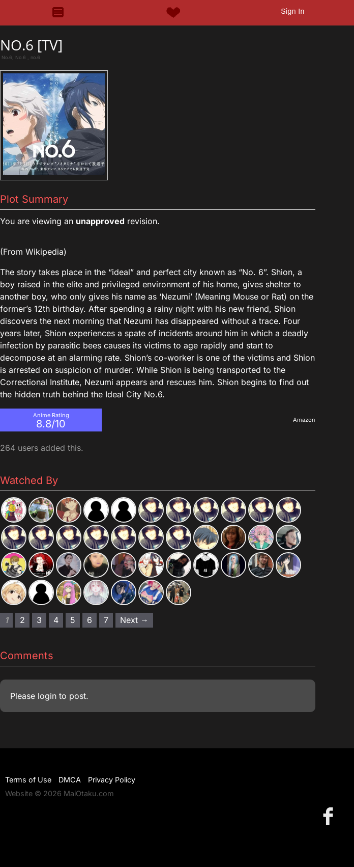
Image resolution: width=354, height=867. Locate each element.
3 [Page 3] (39, 620)
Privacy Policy (111, 779)
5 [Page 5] (72, 620)
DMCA (69, 779)
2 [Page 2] (22, 620)
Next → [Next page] (134, 620)
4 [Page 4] (55, 620)
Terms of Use (28, 779)
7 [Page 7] (106, 620)
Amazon (304, 419)
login (47, 696)
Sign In (292, 11)
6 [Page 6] (89, 620)
